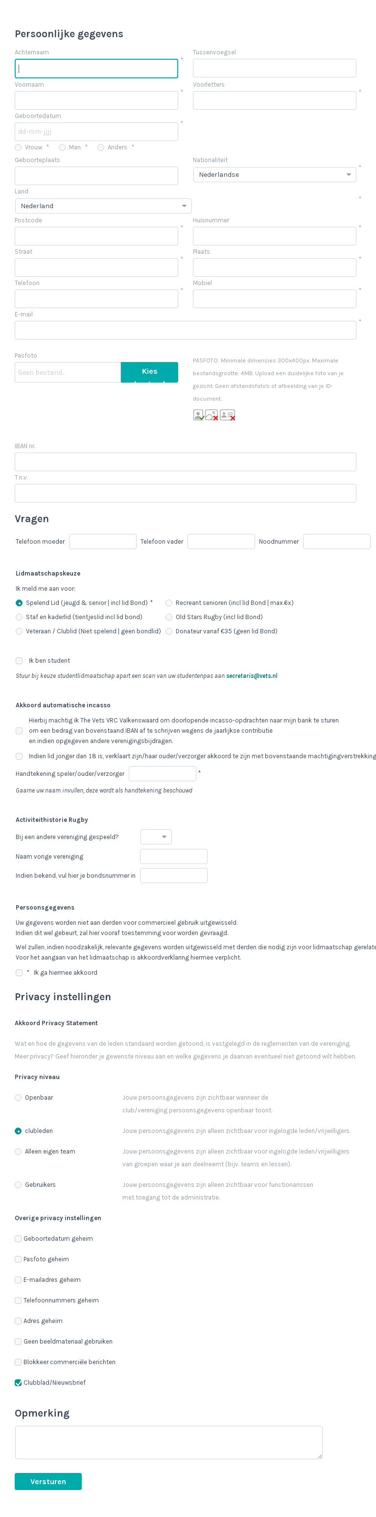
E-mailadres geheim (48, 1279)
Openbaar (34, 1097)
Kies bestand (149, 374)
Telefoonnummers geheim (57, 1300)
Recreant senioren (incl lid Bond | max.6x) (229, 602)
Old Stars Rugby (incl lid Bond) (214, 617)
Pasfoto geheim (42, 1259)
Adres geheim (39, 1320)
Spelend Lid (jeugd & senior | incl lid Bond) (82, 602)
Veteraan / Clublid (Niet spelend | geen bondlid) (88, 631)
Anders (112, 147)
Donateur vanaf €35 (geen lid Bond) (221, 631)
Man (70, 147)
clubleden (34, 1130)
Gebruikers (35, 1184)
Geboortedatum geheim (54, 1238)
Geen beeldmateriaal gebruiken (64, 1341)
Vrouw (28, 147)
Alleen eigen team (45, 1151)
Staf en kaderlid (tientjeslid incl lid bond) (79, 617)
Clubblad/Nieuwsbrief (50, 1382)
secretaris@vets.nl (252, 675)
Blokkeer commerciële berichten (65, 1362)
